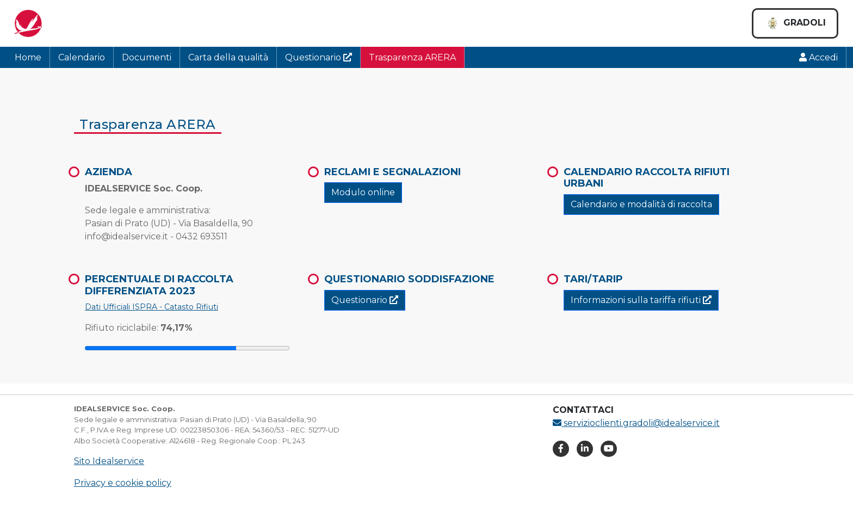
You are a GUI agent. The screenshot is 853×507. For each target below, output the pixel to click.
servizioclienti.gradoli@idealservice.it (636, 423)
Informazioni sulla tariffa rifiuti (641, 300)
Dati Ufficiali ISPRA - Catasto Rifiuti (151, 307)
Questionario (318, 57)
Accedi (818, 57)
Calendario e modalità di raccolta (641, 204)
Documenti (146, 57)
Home (28, 57)
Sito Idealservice (109, 461)
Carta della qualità (228, 57)
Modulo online (363, 192)
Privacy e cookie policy (122, 483)
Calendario (81, 57)
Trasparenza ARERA (412, 57)
